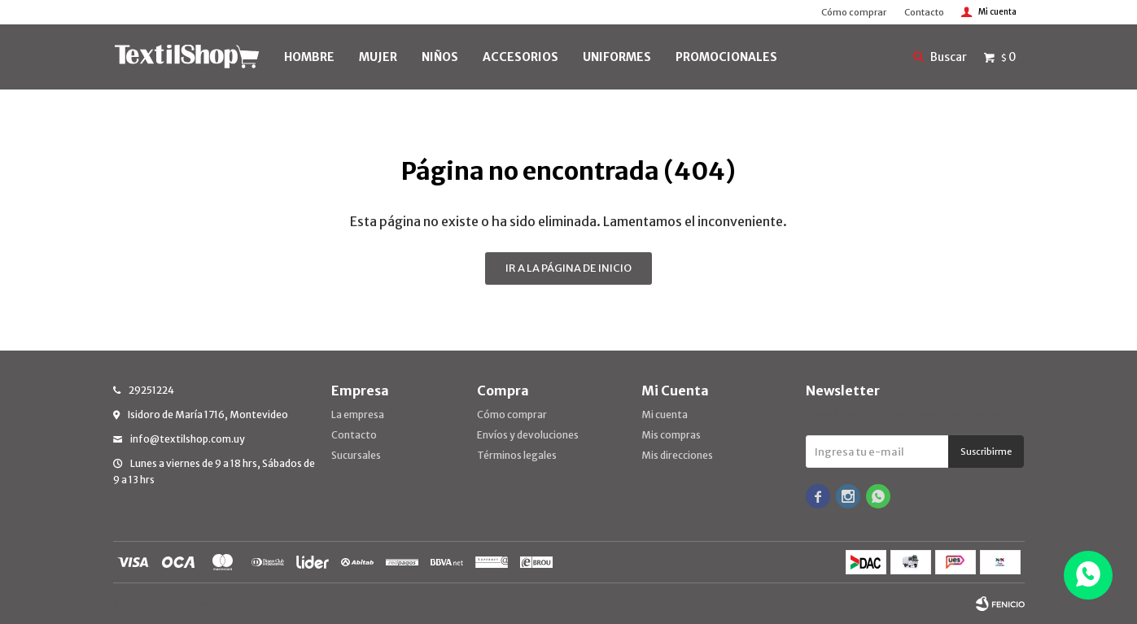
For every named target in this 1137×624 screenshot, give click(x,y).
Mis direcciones (677, 455)
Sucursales (356, 455)
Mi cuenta (664, 414)
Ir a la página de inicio (568, 268)
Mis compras (671, 435)
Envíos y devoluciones (528, 435)
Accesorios (520, 57)
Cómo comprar (853, 12)
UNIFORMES (617, 57)
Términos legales (517, 455)
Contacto (924, 12)
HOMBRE (309, 57)
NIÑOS (440, 57)
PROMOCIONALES (726, 57)
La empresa (357, 414)
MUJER (378, 57)
